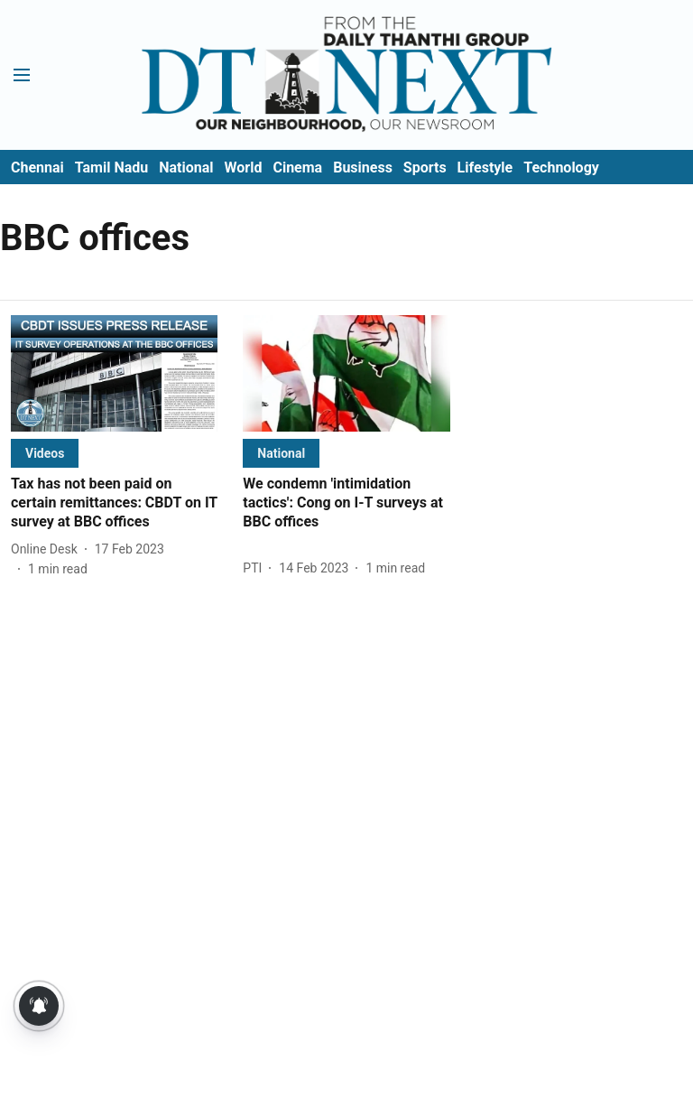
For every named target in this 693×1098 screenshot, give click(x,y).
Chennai (37, 167)
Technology (561, 167)
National (186, 167)
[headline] (114, 503)
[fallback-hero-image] (114, 373)
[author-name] (48, 549)
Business (363, 167)
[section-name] (45, 452)
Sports (425, 167)
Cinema (297, 167)
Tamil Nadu (111, 167)
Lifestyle (485, 167)
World (244, 167)
